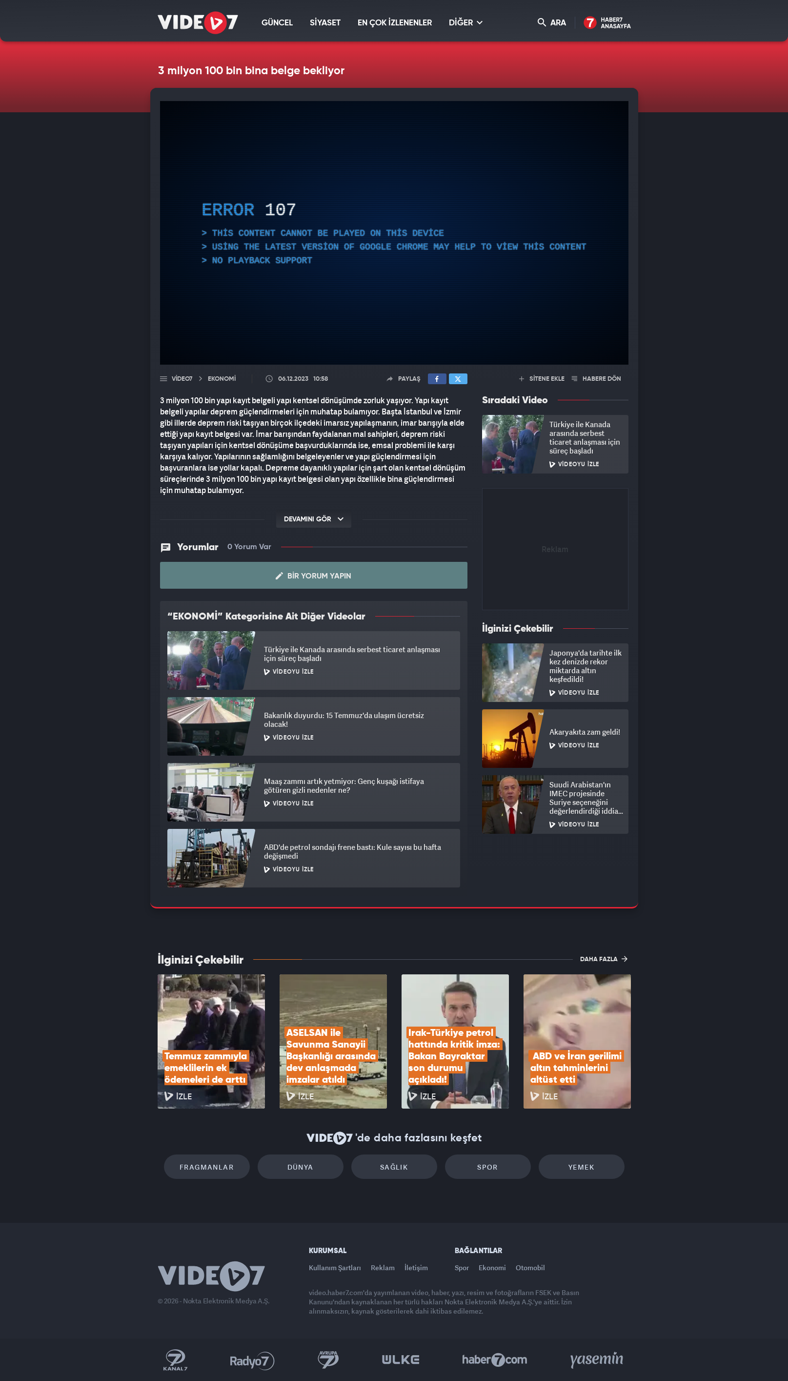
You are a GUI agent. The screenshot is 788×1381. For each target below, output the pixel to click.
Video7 (182, 379)
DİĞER (466, 22)
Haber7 (495, 1360)
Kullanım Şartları (335, 1267)
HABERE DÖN (596, 379)
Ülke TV (401, 1360)
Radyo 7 (252, 1360)
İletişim (416, 1267)
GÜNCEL (277, 23)
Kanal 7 (175, 1360)
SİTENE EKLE (542, 379)
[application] (394, 233)
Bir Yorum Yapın (313, 576)
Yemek (581, 1167)
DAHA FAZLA (603, 958)
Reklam (383, 1267)
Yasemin (597, 1360)
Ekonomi (492, 1267)
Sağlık (394, 1167)
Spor (487, 1167)
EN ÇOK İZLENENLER (395, 23)
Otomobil (530, 1267)
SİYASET (325, 23)
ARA (552, 22)
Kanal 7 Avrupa (328, 1360)
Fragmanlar (207, 1167)
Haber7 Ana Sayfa (607, 23)
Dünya (300, 1167)
